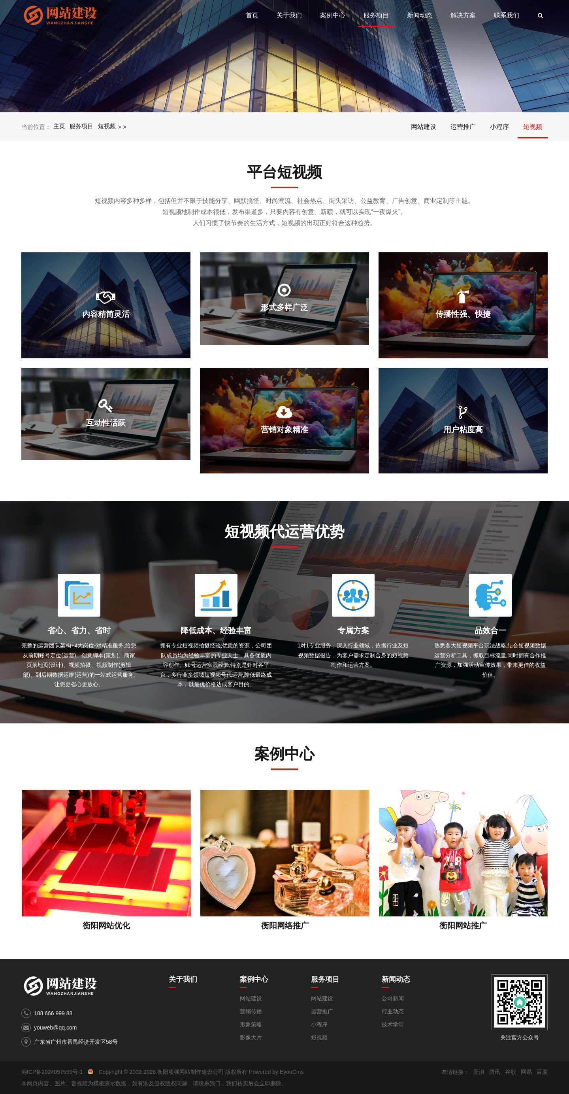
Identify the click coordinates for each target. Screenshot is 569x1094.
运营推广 (463, 126)
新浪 (478, 1072)
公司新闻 (393, 998)
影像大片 (251, 1037)
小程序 (499, 126)
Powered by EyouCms (275, 1072)
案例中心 (332, 15)
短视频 (107, 126)
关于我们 (289, 15)
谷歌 (510, 1072)
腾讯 (494, 1072)
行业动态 (393, 1011)
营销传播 (251, 1011)
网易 (526, 1072)
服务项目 (376, 15)
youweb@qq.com (55, 1027)
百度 (542, 1072)
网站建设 (423, 126)
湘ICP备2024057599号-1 (52, 1072)
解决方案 (463, 15)
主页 (59, 126)
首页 (252, 15)
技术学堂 (393, 1024)
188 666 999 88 (53, 1013)
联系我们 (506, 15)
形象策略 (251, 1024)
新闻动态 (419, 15)
